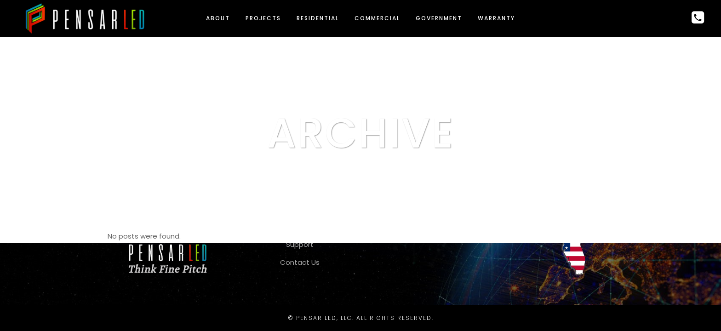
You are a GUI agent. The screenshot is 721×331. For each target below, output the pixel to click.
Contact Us (300, 262)
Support (300, 244)
